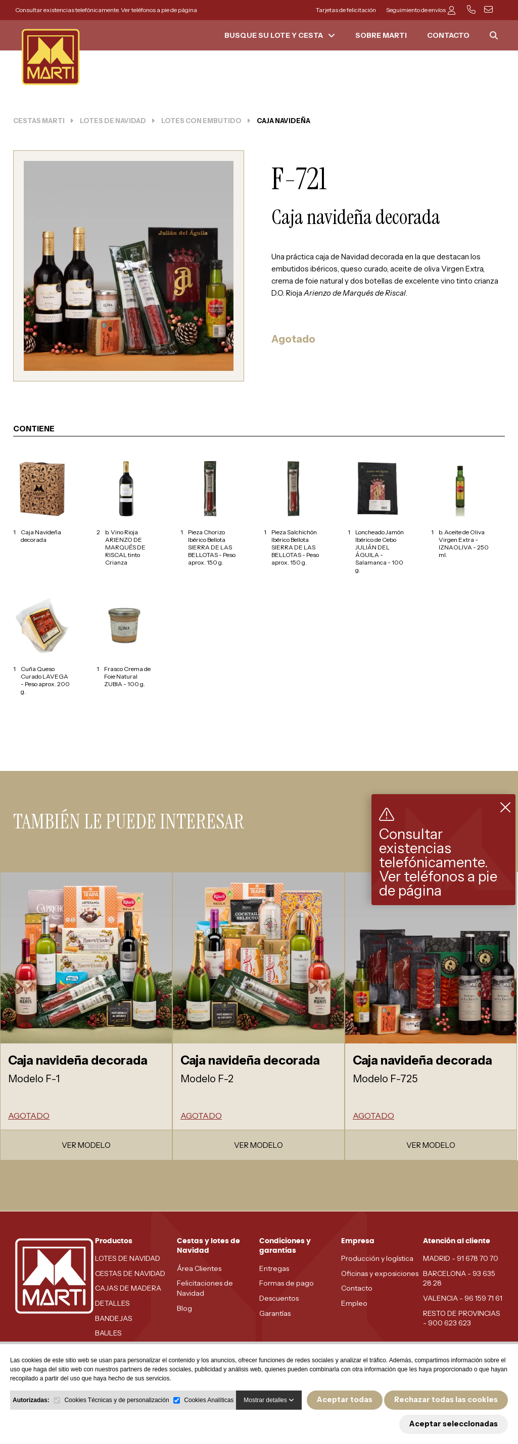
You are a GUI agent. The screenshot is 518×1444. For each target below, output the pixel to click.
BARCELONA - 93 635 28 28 (459, 1278)
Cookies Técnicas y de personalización (116, 1400)
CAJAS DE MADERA (128, 1288)
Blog (184, 1308)
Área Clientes (199, 1268)
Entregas (274, 1268)
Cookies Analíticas (208, 1400)
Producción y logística (377, 1258)
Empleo (354, 1303)
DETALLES (112, 1303)
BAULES (108, 1333)
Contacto (356, 1288)
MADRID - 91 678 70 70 (460, 1258)
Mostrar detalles (269, 1400)
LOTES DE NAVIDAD (127, 1258)
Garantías (275, 1313)
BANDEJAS (113, 1318)
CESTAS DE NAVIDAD (130, 1273)
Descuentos (279, 1298)
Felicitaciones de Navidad (205, 1288)
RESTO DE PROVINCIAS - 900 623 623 (461, 1318)
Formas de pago (286, 1283)
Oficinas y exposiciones (379, 1273)
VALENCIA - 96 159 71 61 (462, 1298)
